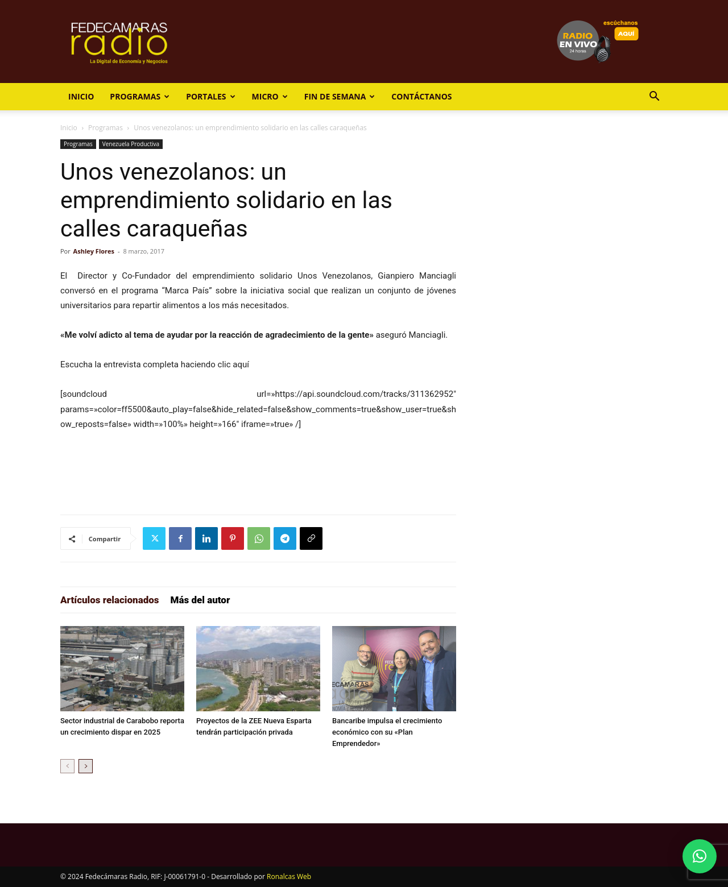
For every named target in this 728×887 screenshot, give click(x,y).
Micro (270, 96)
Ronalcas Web (289, 876)
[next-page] (85, 766)
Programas (139, 96)
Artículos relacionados (109, 600)
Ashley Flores (93, 251)
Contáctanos (421, 96)
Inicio (81, 96)
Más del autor (200, 600)
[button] (654, 97)
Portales (210, 96)
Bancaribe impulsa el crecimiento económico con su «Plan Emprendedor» (387, 732)
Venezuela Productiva (130, 144)
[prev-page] (67, 766)
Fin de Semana (339, 96)
